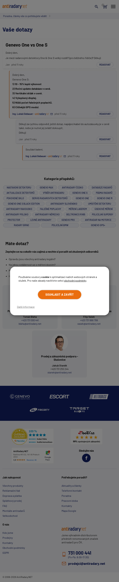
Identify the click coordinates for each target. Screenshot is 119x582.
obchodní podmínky (75, 280)
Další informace (26, 306)
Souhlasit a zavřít (59, 294)
